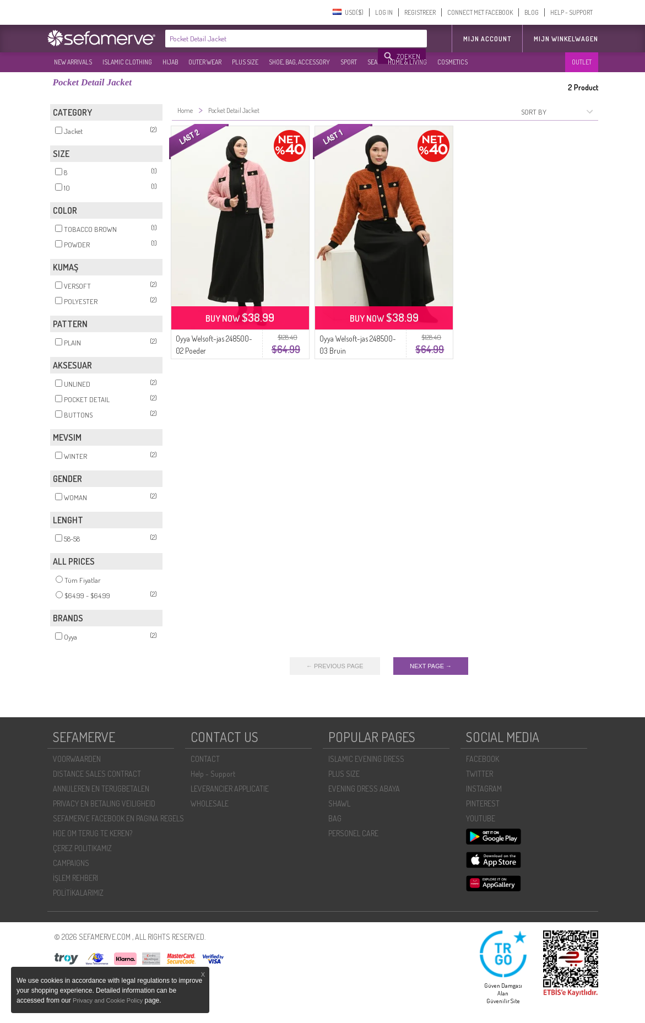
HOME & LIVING (407, 62)
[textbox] (272, 38)
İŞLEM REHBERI (75, 878)
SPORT (348, 62)
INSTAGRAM (484, 788)
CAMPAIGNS (71, 863)
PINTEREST (483, 803)
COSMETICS (452, 62)
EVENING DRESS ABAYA (364, 788)
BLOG (531, 12)
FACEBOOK (482, 759)
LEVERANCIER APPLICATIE (230, 788)
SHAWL (339, 803)
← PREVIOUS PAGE (335, 666)
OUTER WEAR (204, 62)
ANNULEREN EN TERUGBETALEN (101, 788)
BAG (335, 818)
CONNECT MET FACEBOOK (480, 12)
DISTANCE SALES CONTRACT (97, 773)
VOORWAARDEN (77, 759)
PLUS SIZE (245, 62)
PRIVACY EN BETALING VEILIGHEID (104, 803)
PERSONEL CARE (353, 833)
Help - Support (213, 773)
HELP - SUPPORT (571, 12)
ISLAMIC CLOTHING (127, 62)
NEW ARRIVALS (73, 62)
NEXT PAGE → (431, 666)
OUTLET (582, 62)
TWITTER (479, 773)
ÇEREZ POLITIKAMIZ (82, 848)
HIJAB (170, 62)
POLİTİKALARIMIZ (78, 892)
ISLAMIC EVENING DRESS (366, 759)
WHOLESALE (210, 803)
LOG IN (384, 12)
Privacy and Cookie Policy (108, 1000)
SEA (372, 62)
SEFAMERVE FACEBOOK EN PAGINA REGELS (118, 818)
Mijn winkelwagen (566, 39)
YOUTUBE (480, 818)
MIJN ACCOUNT (487, 39)
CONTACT (205, 759)
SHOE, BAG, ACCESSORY (299, 62)
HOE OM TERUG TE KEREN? (92, 833)
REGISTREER (420, 12)
